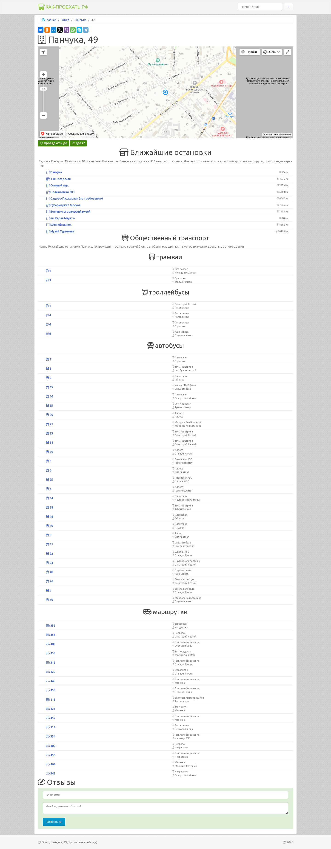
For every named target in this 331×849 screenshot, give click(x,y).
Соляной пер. (57, 185)
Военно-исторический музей (68, 211)
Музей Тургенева (60, 231)
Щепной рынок (58, 224)
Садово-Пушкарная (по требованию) (74, 198)
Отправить (54, 821)
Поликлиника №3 (60, 192)
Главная (51, 19)
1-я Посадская (58, 178)
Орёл (65, 19)
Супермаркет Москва (63, 205)
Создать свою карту (81, 133)
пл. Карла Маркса (60, 218)
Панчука (80, 19)
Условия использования (277, 134)
